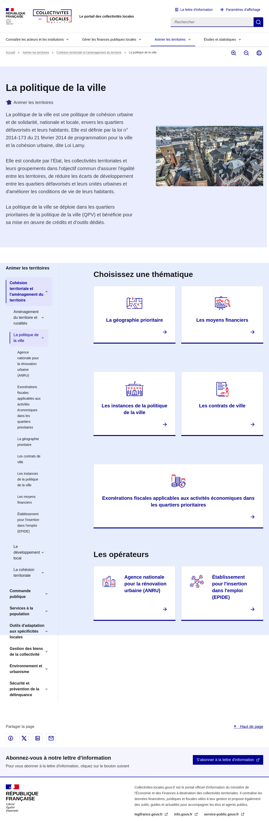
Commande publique (20, 594)
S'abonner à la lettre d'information (225, 760)
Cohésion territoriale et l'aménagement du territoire (88, 52)
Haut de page (251, 727)
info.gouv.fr (183, 814)
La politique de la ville (26, 338)
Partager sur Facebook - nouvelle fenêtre (10, 738)
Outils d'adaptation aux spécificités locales (27, 631)
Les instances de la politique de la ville (27, 479)
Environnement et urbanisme (26, 669)
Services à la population (21, 611)
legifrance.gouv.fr (148, 814)
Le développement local (26, 552)
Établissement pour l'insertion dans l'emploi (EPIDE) (28, 522)
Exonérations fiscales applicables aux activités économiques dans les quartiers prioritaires (29, 407)
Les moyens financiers (26, 499)
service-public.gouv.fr (222, 814)
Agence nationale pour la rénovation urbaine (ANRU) (28, 363)
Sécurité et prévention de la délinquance (24, 689)
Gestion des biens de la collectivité (26, 651)
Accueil (10, 52)
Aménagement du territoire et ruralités (26, 317)
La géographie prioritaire (28, 442)
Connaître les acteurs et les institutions (35, 39)
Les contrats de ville (28, 459)
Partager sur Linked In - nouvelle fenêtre (37, 738)
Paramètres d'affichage (243, 10)
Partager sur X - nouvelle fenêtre (24, 738)
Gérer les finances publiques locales (109, 39)
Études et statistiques (220, 39)
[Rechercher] (212, 22)
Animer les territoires (170, 39)
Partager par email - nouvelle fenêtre (51, 738)
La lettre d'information (197, 10)
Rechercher (258, 22)
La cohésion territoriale (23, 572)
